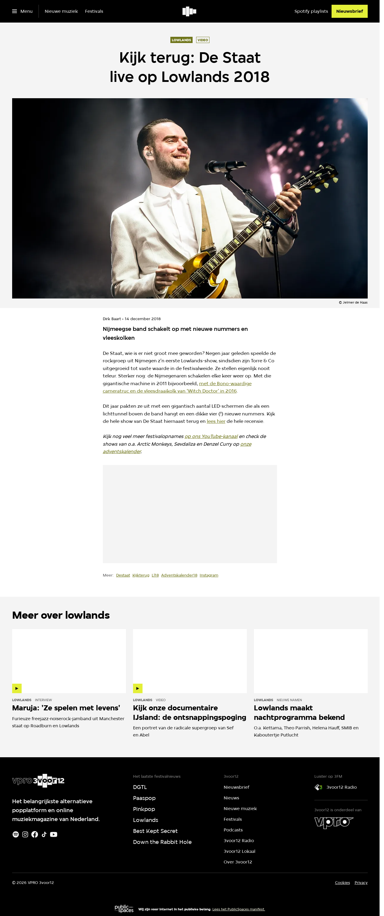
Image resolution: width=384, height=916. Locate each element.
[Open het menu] (22, 11)
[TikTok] (44, 834)
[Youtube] (53, 834)
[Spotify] (15, 834)
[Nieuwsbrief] (350, 11)
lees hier (216, 421)
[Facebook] (34, 834)
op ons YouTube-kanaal (211, 436)
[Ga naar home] (189, 11)
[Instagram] (25, 834)
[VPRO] (333, 823)
